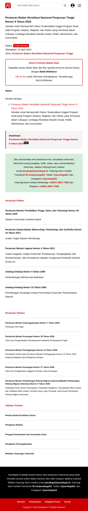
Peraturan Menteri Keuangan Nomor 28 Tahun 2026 (29, 336)
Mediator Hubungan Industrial (19, 453)
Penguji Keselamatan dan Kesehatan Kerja (25, 434)
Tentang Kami (35, 502)
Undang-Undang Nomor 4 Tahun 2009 (25, 271)
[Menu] (79, 5)
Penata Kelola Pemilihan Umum (20, 415)
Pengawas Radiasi (14, 425)
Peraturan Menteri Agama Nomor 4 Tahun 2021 (30, 248)
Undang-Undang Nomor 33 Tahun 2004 (25, 287)
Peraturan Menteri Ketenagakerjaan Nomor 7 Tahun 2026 (32, 323)
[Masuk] (73, 5)
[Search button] (65, 5)
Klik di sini (20, 76)
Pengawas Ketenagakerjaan (18, 444)
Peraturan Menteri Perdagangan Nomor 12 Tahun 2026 (31, 350)
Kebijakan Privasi (52, 502)
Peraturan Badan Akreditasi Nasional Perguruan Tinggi (42, 53)
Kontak (67, 502)
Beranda (21, 502)
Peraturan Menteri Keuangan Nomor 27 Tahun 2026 (29, 367)
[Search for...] (38, 5)
